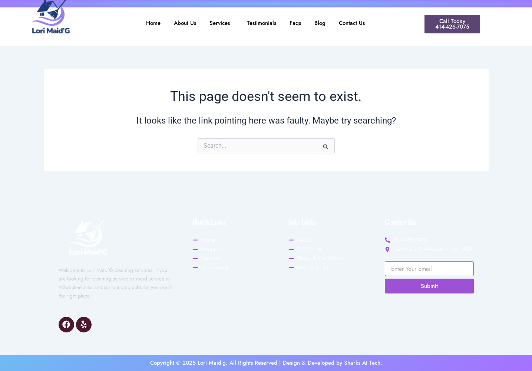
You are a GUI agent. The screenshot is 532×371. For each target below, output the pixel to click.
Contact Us (352, 23)
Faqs (295, 23)
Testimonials (261, 23)
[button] (221, 23)
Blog (320, 23)
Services (219, 23)
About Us (185, 23)
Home (153, 23)
